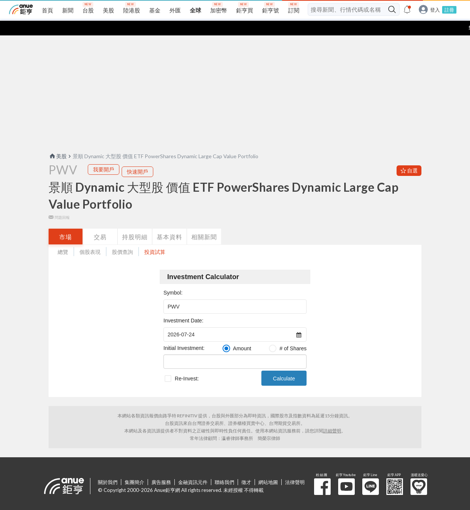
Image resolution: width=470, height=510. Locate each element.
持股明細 (135, 222)
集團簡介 (134, 467)
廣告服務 (161, 467)
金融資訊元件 (193, 467)
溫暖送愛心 (418, 472)
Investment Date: (183, 306)
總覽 (63, 237)
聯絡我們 (224, 467)
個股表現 (90, 237)
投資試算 (154, 237)
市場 (65, 222)
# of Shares (293, 334)
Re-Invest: (187, 364)
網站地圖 (268, 467)
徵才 (246, 467)
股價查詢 (122, 237)
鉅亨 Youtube (346, 472)
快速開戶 (137, 157)
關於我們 (108, 467)
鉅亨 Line (370, 472)
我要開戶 (103, 154)
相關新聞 (204, 222)
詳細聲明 (332, 416)
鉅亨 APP (394, 472)
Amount (242, 334)
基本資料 (169, 222)
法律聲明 (295, 467)
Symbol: (173, 278)
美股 (58, 141)
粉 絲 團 (322, 472)
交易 (100, 222)
